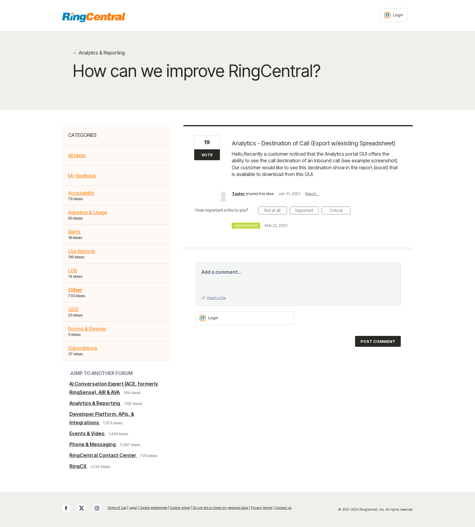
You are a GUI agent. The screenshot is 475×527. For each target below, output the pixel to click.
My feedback (82, 176)
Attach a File (216, 298)
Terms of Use (116, 507)
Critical (339, 211)
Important (307, 211)
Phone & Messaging (93, 444)
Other (75, 290)
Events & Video (87, 433)
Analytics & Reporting (95, 403)
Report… (312, 193)
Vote (207, 154)
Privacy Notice (261, 507)
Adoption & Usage (87, 212)
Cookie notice (180, 507)
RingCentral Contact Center (103, 455)
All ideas (77, 155)
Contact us (283, 507)
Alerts (74, 232)
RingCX (78, 466)
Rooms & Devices (87, 329)
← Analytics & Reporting (99, 53)
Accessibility (81, 193)
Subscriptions (82, 348)
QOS (73, 309)
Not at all (275, 211)
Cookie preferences (153, 507)
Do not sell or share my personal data (221, 507)
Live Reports (81, 251)
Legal (133, 507)
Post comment (377, 341)
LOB (72, 270)
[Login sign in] (393, 15)
